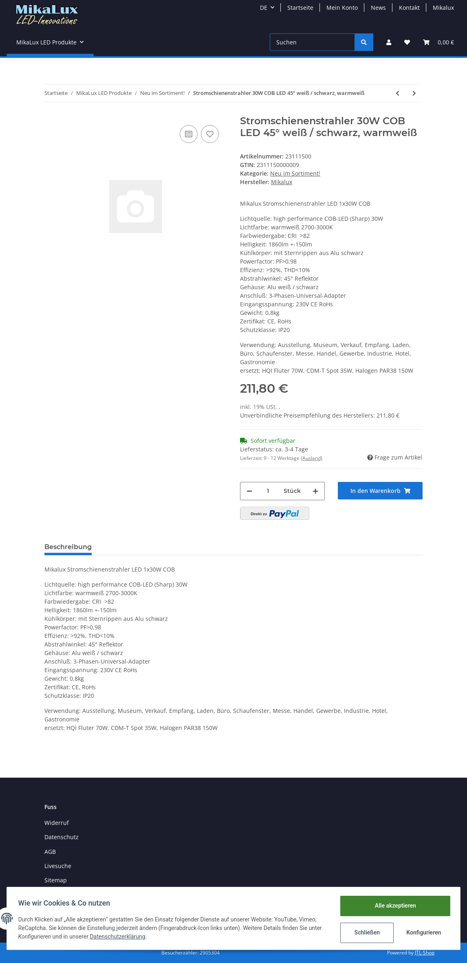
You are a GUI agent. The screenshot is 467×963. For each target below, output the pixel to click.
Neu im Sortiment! (295, 173)
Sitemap (55, 880)
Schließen (365, 932)
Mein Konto (342, 7)
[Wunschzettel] (407, 42)
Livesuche (57, 866)
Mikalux (443, 7)
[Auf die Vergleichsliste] (189, 134)
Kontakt (409, 7)
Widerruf (56, 823)
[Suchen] (312, 42)
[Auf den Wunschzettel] (210, 134)
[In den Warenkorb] (380, 490)
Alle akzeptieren (393, 905)
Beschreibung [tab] (68, 547)
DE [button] (263, 7)
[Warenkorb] (438, 42)
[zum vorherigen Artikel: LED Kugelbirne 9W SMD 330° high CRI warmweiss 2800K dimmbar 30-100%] (397, 93)
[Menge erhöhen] (315, 491)
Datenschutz (61, 837)
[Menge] (268, 491)
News (378, 7)
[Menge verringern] (249, 491)
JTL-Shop (424, 952)
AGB (50, 851)
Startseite (300, 7)
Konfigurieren (422, 932)
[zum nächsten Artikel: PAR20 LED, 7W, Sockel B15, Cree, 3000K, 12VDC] (414, 93)
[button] (389, 42)
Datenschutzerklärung (119, 936)
